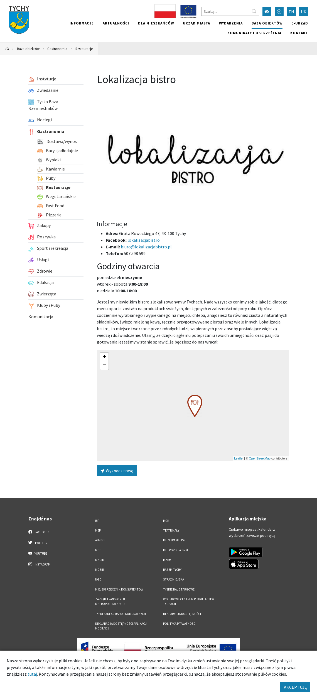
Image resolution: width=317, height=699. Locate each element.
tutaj (32, 674)
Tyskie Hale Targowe (179, 589)
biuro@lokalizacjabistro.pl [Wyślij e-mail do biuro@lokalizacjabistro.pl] (146, 247)
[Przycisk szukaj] (254, 11)
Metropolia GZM (175, 550)
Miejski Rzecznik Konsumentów (119, 589)
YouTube (38, 553)
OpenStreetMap (260, 458)
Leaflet (238, 458)
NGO (98, 579)
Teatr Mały (171, 530)
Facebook (39, 531)
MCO (98, 550)
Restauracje (84, 48)
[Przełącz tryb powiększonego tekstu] (279, 11)
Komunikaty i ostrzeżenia (254, 33)
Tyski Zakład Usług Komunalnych (120, 614)
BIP (97, 521)
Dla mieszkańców (156, 23)
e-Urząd (299, 23)
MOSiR (99, 570)
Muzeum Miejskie (175, 540)
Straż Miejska (173, 579)
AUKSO (100, 540)
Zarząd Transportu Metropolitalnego (110, 601)
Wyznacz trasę (116, 470)
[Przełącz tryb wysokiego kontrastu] (266, 11)
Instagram (39, 564)
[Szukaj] (230, 11)
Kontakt (299, 33)
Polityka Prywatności (179, 624)
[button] (194, 406)
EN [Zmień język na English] (291, 11)
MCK (166, 521)
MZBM (167, 560)
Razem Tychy (172, 570)
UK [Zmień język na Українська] (303, 11)
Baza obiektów (267, 23)
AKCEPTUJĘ (295, 687)
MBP (98, 530)
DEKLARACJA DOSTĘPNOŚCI (182, 614)
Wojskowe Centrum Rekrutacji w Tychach (188, 601)
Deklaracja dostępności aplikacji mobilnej (121, 626)
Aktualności (116, 23)
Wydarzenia (231, 23)
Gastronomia (57, 48)
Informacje (82, 23)
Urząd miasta (196, 23)
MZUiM (99, 560)
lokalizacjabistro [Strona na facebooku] (143, 240)
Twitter (37, 542)
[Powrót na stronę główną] (7, 49)
